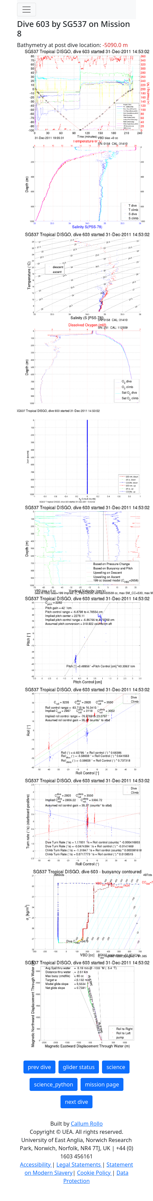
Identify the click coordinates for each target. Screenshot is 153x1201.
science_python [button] (53, 1084)
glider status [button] (79, 1067)
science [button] (115, 1067)
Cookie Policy (94, 1172)
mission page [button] (102, 1084)
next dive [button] (76, 1102)
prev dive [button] (39, 1067)
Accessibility (36, 1164)
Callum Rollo (87, 1123)
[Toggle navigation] (26, 9)
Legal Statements (79, 1164)
